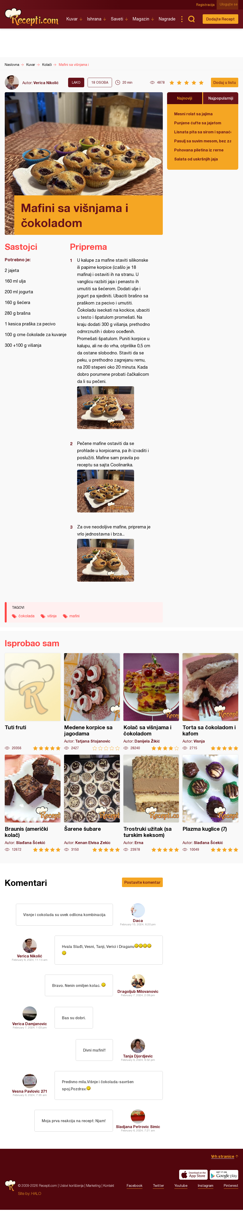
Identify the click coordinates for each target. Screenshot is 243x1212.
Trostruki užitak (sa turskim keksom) (151, 803)
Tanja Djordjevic (138, 1057)
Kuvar (72, 18)
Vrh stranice (222, 1158)
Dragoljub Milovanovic (138, 992)
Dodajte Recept (220, 19)
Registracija (206, 5)
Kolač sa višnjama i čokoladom (151, 701)
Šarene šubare (92, 803)
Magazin (141, 18)
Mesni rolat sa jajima (193, 113)
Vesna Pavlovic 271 (29, 1093)
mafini (74, 616)
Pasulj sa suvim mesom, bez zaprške (202, 141)
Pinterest (231, 1188)
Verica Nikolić (46, 82)
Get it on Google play (224, 1177)
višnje (52, 616)
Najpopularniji (220, 98)
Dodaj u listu (224, 82)
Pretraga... (191, 19)
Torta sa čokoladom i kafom (210, 701)
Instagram (205, 1188)
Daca (138, 920)
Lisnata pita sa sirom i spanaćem (202, 132)
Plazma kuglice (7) (210, 803)
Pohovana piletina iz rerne (199, 150)
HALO (36, 1195)
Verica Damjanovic (29, 1024)
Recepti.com (32, 17)
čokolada (26, 616)
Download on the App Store (193, 1177)
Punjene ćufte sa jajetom (197, 123)
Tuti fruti (33, 701)
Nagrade (167, 18)
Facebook (134, 1188)
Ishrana (94, 18)
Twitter (158, 1188)
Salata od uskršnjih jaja (196, 159)
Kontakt (108, 1188)
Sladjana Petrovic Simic (138, 1128)
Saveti (117, 18)
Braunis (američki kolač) (33, 803)
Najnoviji (184, 98)
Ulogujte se (229, 5)
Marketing (93, 1188)
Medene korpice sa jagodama (92, 701)
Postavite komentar (142, 882)
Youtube (180, 1188)
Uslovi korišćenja (72, 1188)
